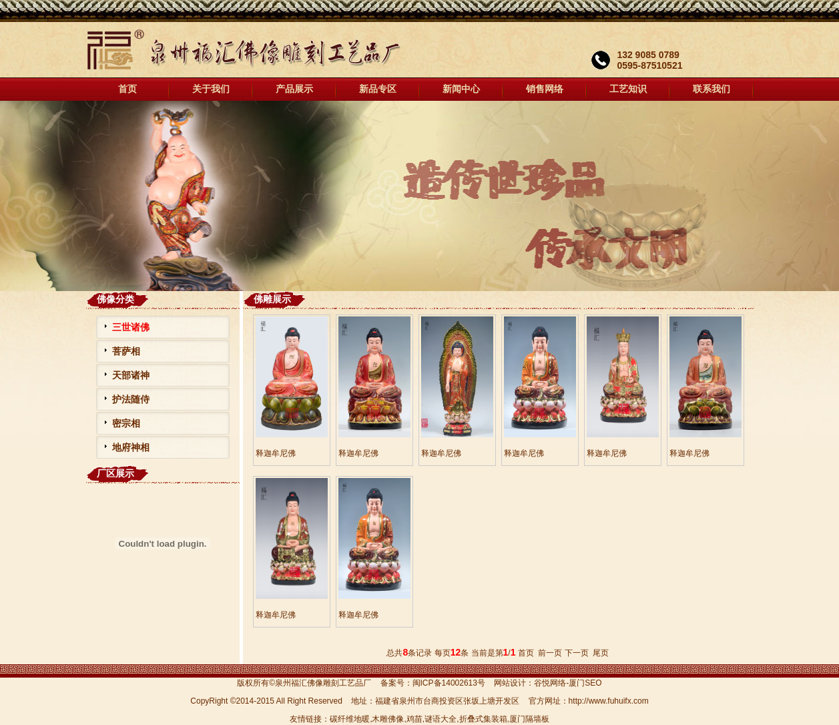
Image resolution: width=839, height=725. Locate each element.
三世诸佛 (131, 327)
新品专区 (377, 89)
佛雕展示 (272, 299)
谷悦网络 (550, 683)
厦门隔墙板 (529, 719)
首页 (127, 89)
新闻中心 (461, 89)
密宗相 (126, 423)
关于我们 (211, 89)
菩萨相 (126, 351)
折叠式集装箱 (483, 719)
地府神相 (131, 447)
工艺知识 (628, 89)
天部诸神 (131, 375)
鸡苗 (414, 719)
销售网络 (544, 89)
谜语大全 (441, 719)
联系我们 (711, 89)
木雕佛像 (388, 719)
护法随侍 (131, 399)
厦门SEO (585, 683)
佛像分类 (115, 299)
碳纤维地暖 (350, 719)
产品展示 (294, 89)
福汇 (419, 196)
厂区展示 (115, 473)
